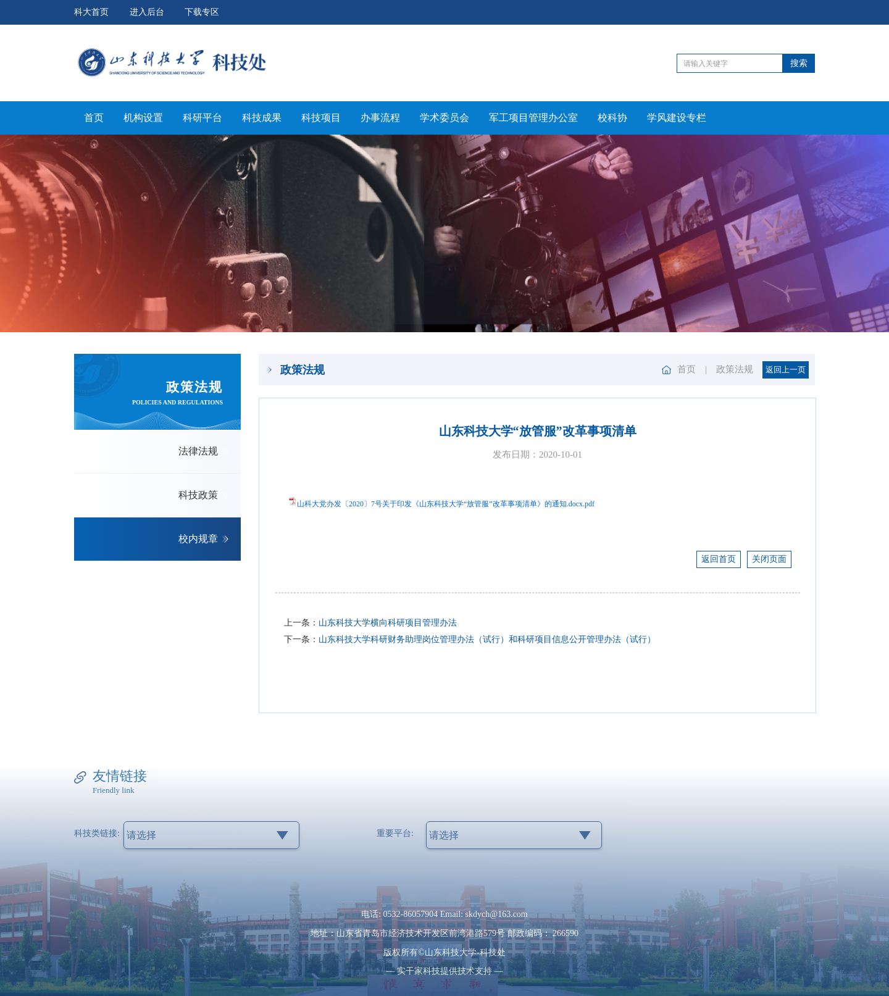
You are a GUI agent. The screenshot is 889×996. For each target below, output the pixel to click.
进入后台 (147, 12)
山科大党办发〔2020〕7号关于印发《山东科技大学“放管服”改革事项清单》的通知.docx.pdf (446, 504)
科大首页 (91, 12)
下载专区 (202, 12)
